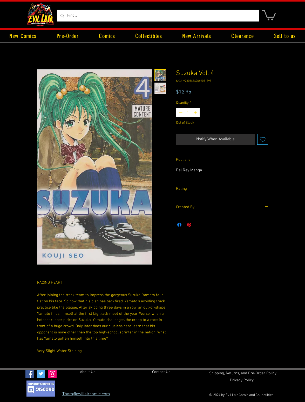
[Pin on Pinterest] (189, 225)
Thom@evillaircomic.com (86, 394)
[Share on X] (199, 225)
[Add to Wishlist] (262, 139)
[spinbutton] (188, 112)
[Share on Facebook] (179, 225)
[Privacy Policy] (241, 380)
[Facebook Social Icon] (29, 374)
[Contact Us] (161, 372)
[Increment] (196, 112)
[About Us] (87, 372)
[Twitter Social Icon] (41, 374)
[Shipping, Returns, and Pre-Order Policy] (242, 373)
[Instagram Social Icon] (52, 374)
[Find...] (157, 15)
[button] (269, 14)
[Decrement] (180, 112)
